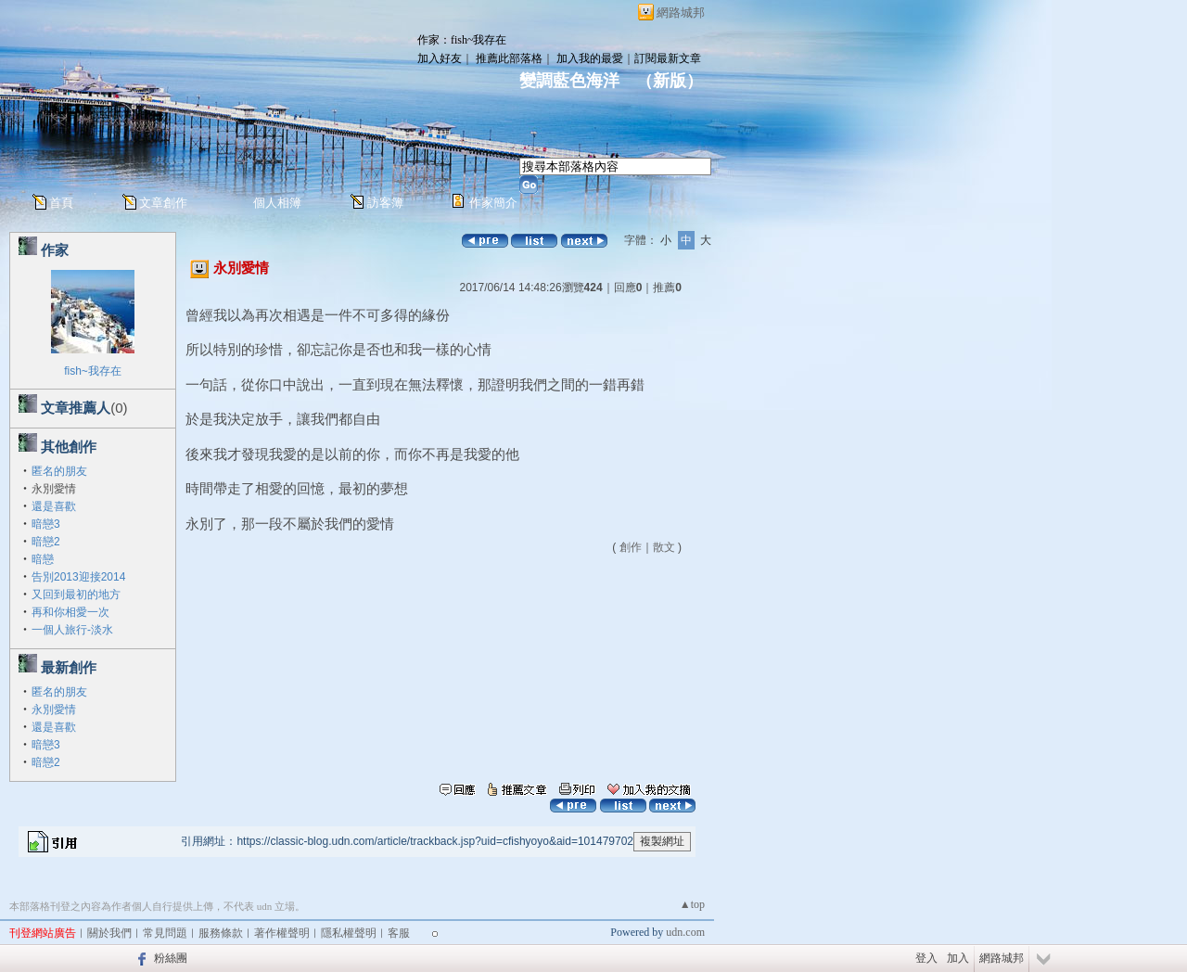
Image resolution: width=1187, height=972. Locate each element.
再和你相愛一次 (70, 612)
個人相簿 (277, 203)
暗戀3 (46, 524)
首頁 (61, 203)
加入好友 (439, 58)
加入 (958, 958)
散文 (664, 547)
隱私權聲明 (349, 933)
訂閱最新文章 (667, 58)
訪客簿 (385, 203)
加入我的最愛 (589, 58)
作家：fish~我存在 (462, 39)
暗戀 (43, 559)
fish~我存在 (92, 370)
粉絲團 (170, 958)
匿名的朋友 (59, 471)
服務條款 (220, 933)
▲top (692, 904)
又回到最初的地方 (76, 594)
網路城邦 (681, 12)
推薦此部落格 (509, 58)
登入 (926, 958)
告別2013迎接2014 (78, 576)
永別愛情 (54, 709)
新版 (669, 80)
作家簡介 (493, 203)
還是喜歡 (54, 506)
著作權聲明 (282, 933)
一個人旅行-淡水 (72, 629)
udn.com (685, 932)
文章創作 (163, 203)
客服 (399, 933)
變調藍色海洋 (569, 80)
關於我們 (109, 933)
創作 (630, 547)
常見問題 (165, 933)
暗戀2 (46, 541)
